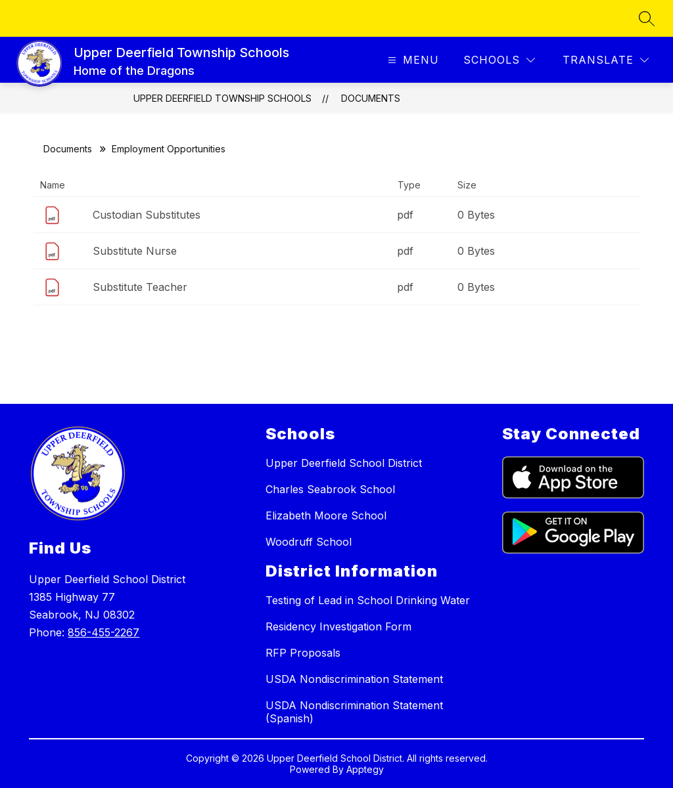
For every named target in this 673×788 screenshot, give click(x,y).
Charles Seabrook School (330, 489)
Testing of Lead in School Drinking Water (368, 600)
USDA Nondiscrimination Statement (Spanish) (354, 712)
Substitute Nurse (135, 250)
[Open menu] (411, 60)
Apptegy (365, 769)
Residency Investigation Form (338, 626)
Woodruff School (309, 541)
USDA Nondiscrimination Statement (354, 679)
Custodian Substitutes (146, 214)
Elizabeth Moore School (326, 515)
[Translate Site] (605, 60)
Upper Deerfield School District (344, 463)
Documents (370, 98)
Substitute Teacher (140, 287)
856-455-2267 (103, 632)
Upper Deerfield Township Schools (222, 98)
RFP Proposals (303, 652)
